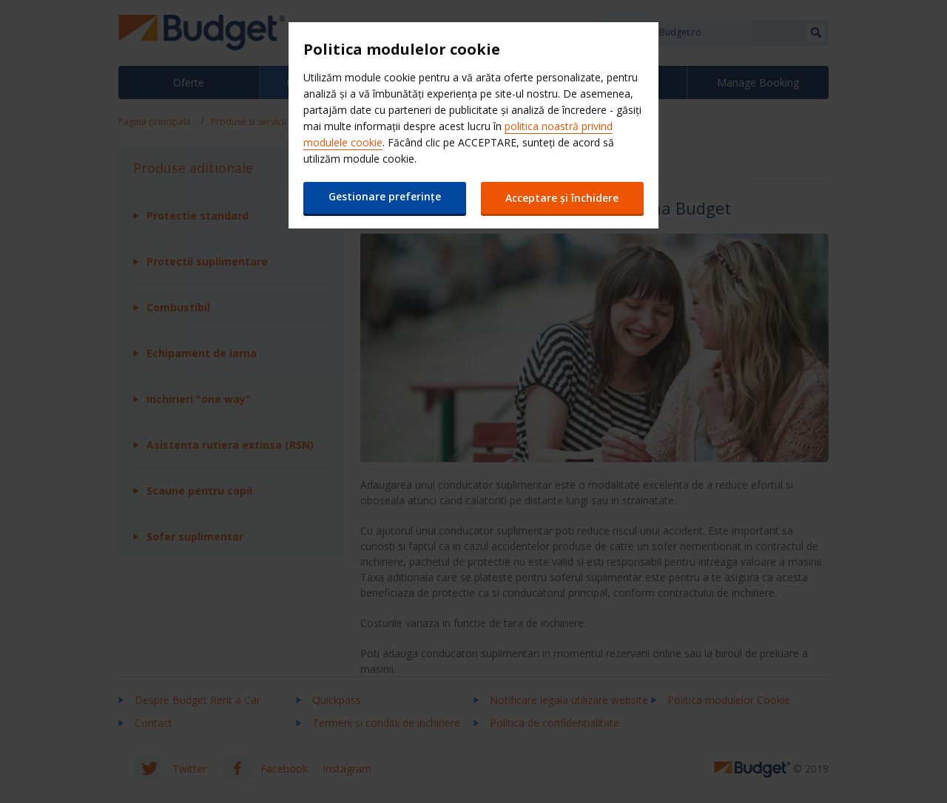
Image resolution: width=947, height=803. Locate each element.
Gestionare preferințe (384, 196)
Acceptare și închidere (562, 198)
